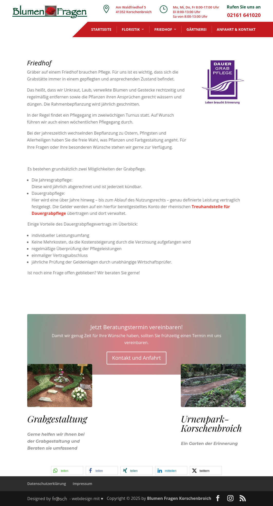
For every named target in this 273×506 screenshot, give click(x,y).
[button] (67, 470)
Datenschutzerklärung (46, 483)
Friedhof (163, 29)
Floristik (131, 29)
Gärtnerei (196, 29)
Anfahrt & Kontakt (236, 29)
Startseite (101, 29)
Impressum (82, 483)
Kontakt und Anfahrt (136, 380)
